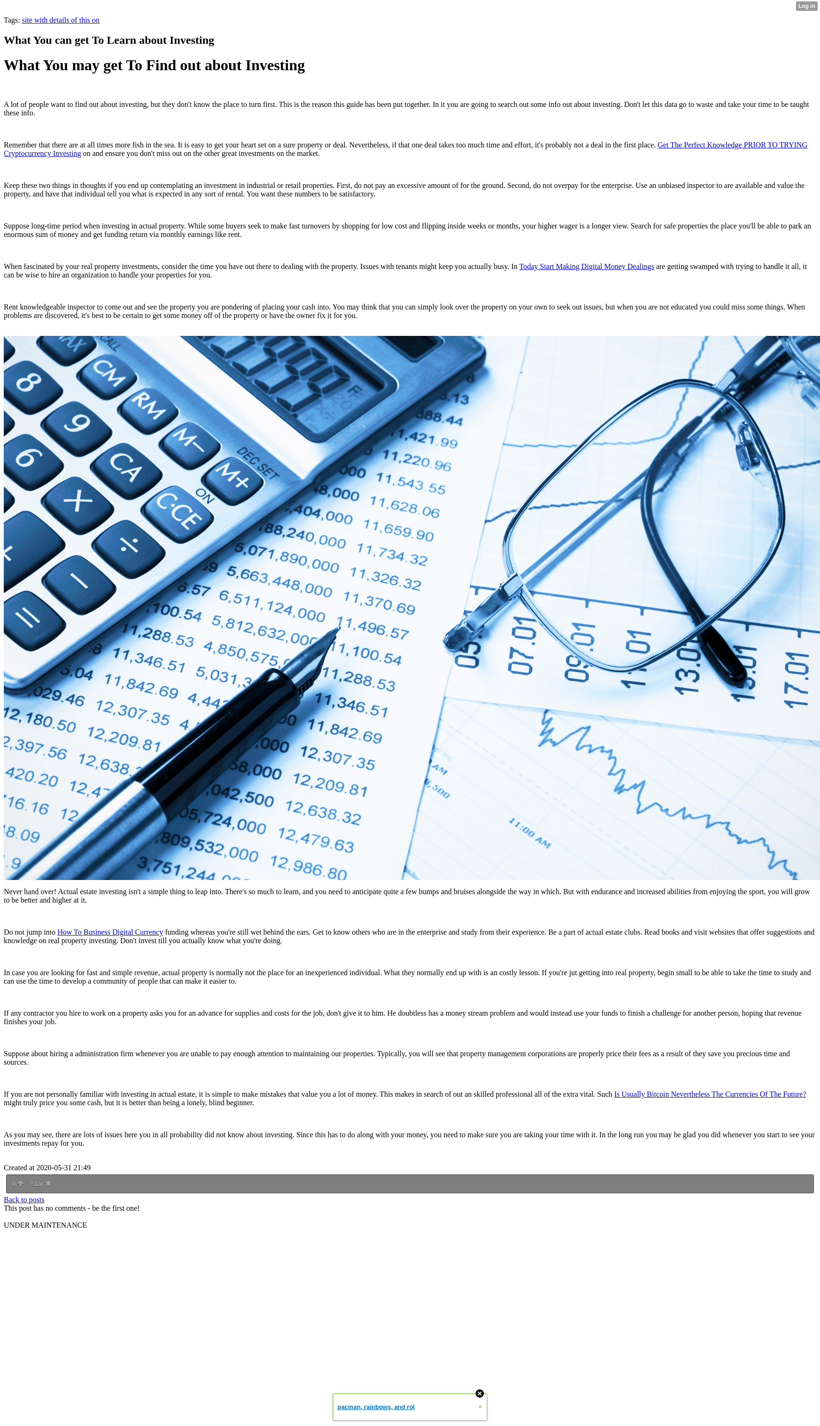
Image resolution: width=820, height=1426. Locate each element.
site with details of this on (60, 20)
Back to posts (24, 1200)
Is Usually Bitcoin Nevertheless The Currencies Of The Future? (710, 1094)
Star (41, 1184)
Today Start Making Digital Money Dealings (586, 266)
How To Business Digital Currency (110, 932)
